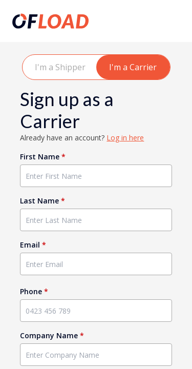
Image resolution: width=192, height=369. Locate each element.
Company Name (52, 335)
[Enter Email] (96, 264)
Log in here (125, 137)
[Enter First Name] (96, 176)
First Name (43, 156)
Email (33, 245)
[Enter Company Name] (96, 354)
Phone (34, 291)
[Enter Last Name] (96, 220)
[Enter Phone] (96, 310)
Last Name (42, 201)
